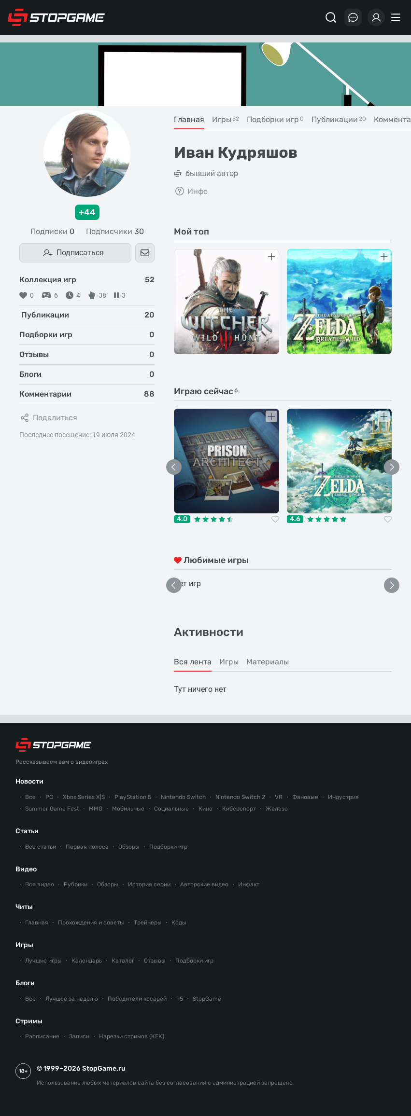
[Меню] (397, 17)
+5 (179, 998)
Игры (24, 945)
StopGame (207, 998)
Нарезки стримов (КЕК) (131, 1036)
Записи (79, 1036)
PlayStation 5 (132, 797)
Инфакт (248, 884)
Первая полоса (87, 846)
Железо (277, 808)
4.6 (295, 519)
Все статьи (40, 846)
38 (97, 295)
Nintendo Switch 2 (240, 797)
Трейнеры (148, 922)
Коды (178, 922)
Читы (24, 907)
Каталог (123, 960)
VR (279, 797)
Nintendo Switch (183, 797)
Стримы (29, 1021)
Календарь (86, 960)
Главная (36, 922)
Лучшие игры (43, 960)
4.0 (182, 519)
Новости (29, 781)
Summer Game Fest (52, 808)
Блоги (25, 983)
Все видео (39, 884)
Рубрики (75, 884)
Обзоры (129, 846)
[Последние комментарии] (353, 17)
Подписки (52, 231)
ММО (95, 808)
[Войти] (376, 17)
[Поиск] (331, 17)
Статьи (27, 831)
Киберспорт (239, 808)
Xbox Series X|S (84, 797)
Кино (205, 808)
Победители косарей (137, 998)
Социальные (171, 808)
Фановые (305, 797)
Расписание (42, 1036)
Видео (26, 869)
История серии (149, 884)
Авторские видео (204, 884)
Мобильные (128, 808)
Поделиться (48, 418)
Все (30, 797)
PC (49, 797)
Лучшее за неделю (71, 998)
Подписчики (115, 231)
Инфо (191, 191)
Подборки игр (168, 846)
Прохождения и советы (91, 922)
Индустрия (343, 797)
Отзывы (155, 960)
